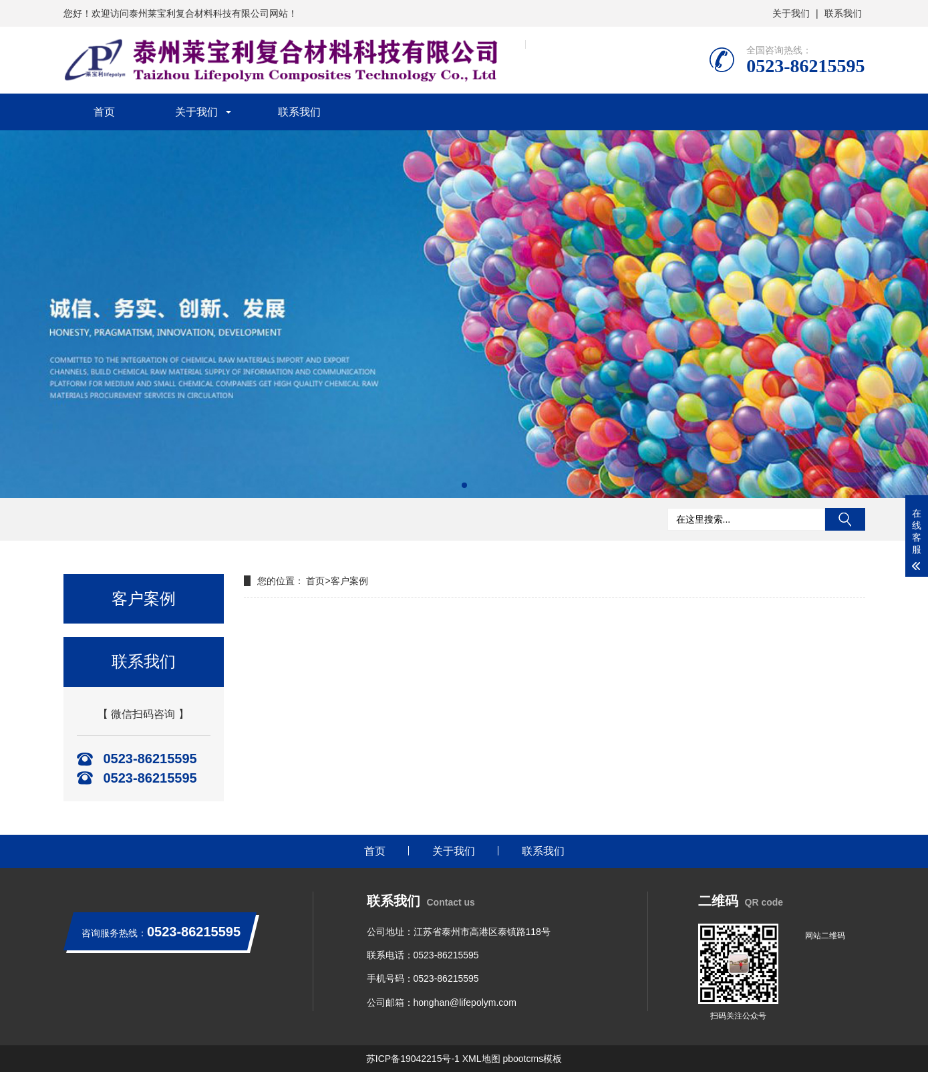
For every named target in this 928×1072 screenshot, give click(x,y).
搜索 (845, 519)
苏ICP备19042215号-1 (413, 1058)
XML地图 (481, 1058)
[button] (464, 485)
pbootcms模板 (532, 1058)
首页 (104, 112)
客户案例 (349, 580)
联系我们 (843, 13)
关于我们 (791, 13)
